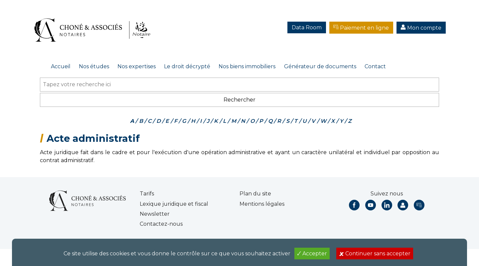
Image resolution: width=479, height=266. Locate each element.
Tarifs (147, 193)
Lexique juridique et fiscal (174, 204)
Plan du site (255, 193)
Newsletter (155, 214)
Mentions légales (262, 204)
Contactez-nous (161, 224)
